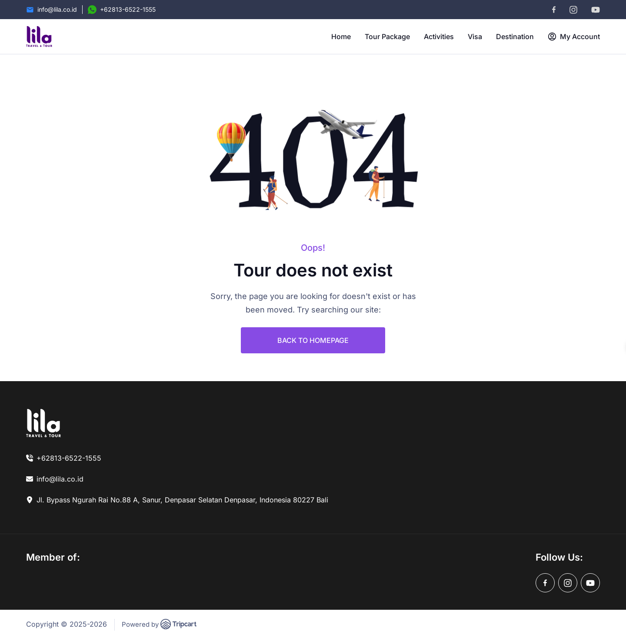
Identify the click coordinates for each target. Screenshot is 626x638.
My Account (574, 36)
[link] (43, 423)
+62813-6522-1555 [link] (69, 458)
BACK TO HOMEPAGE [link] (313, 340)
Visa (475, 36)
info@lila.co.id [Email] (57, 9)
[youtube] (595, 10)
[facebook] (554, 9)
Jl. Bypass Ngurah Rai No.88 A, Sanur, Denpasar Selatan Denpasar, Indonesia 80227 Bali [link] (182, 499)
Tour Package (387, 36)
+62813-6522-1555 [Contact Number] (128, 9)
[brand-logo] (39, 36)
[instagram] (573, 10)
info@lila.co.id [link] (60, 479)
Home (341, 36)
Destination (515, 36)
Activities (439, 36)
